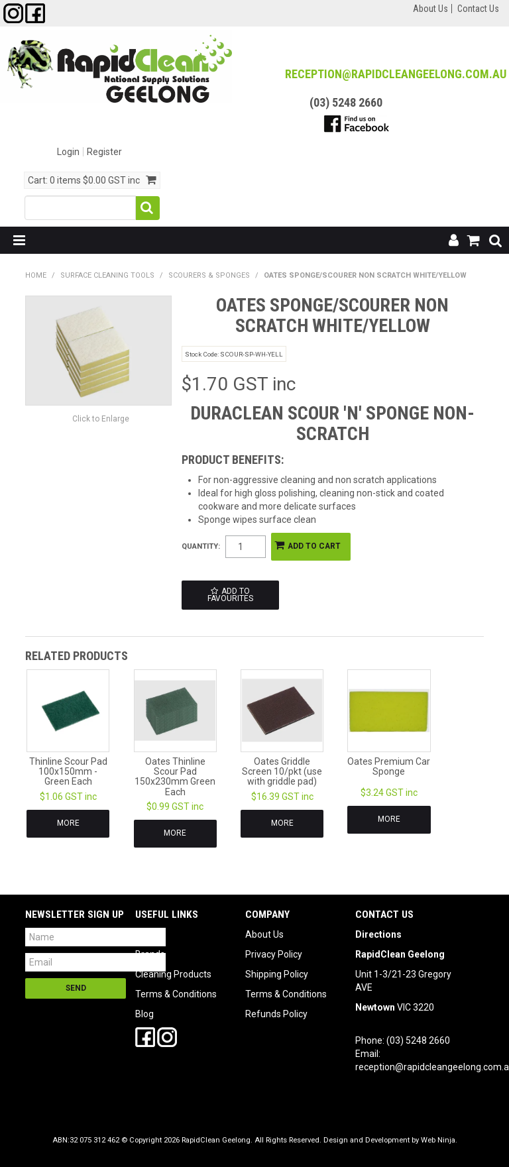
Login (68, 151)
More (68, 823)
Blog (144, 1014)
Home (35, 275)
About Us (430, 8)
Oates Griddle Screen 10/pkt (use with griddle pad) (282, 771)
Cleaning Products (173, 974)
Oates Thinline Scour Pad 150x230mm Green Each (175, 776)
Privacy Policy (273, 954)
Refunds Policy (276, 1014)
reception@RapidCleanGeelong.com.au (395, 74)
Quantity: (201, 546)
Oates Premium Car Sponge (388, 766)
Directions (378, 934)
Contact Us (478, 8)
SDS (144, 934)
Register (104, 151)
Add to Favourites (230, 595)
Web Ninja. (439, 1140)
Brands (150, 954)
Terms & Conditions (176, 994)
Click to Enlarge (100, 418)
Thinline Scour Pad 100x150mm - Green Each (68, 771)
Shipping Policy (276, 974)
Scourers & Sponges (209, 275)
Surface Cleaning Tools (107, 275)
